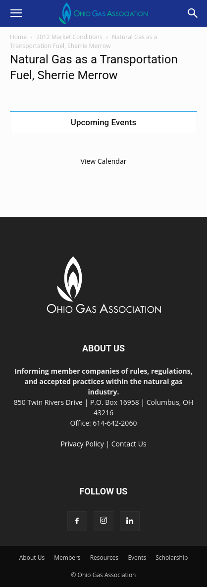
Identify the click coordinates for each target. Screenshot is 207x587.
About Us (32, 557)
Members (67, 557)
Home (18, 37)
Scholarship (171, 557)
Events (137, 557)
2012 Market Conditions (69, 37)
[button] (16, 13)
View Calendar (104, 161)
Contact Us (129, 443)
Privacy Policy (82, 443)
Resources (104, 557)
